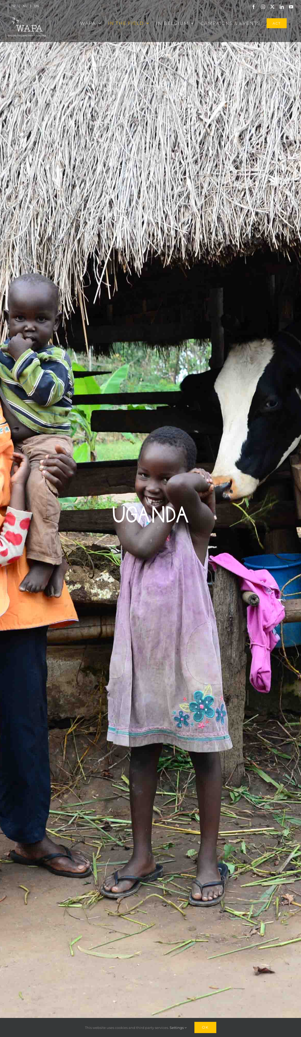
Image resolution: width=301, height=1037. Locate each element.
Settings (178, 1028)
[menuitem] (13, 6)
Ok (205, 1027)
